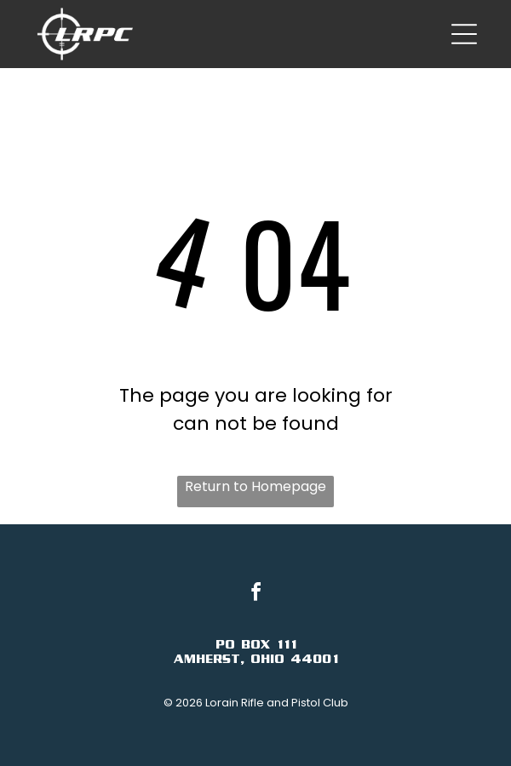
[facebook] (255, 594)
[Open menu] (464, 34)
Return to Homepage (255, 486)
